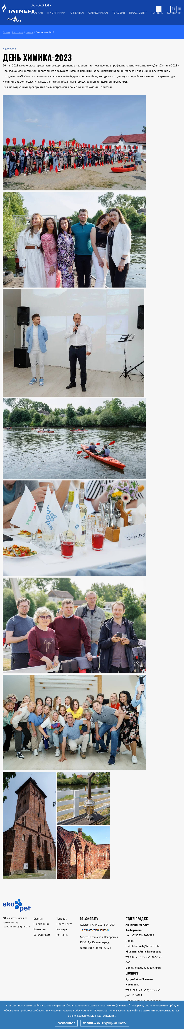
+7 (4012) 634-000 (103, 924)
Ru (173, 9)
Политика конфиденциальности (105, 1023)
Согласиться (66, 1023)
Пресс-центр (138, 12)
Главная (37, 12)
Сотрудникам (98, 12)
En (179, 9)
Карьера (157, 12)
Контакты (174, 12)
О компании (56, 12)
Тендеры (118, 12)
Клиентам (77, 12)
